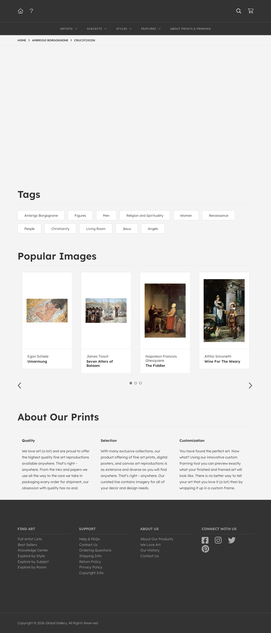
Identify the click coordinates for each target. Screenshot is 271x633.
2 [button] (135, 383)
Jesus (126, 229)
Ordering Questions (95, 550)
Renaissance (218, 215)
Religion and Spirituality (144, 215)
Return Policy (90, 561)
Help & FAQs (89, 539)
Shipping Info (90, 556)
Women (186, 215)
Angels (153, 229)
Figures (80, 215)
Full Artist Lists (30, 539)
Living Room (96, 229)
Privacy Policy (90, 567)
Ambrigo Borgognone (41, 215)
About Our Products (156, 539)
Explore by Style (31, 556)
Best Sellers (27, 544)
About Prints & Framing (190, 28)
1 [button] (130, 383)
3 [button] (140, 383)
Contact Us (88, 544)
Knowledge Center (33, 550)
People (29, 229)
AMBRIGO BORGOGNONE (50, 40)
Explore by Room (32, 567)
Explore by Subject (33, 561)
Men (106, 215)
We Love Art (150, 544)
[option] (47, 320)
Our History (150, 550)
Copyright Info (91, 573)
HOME (22, 40)
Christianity (60, 229)
